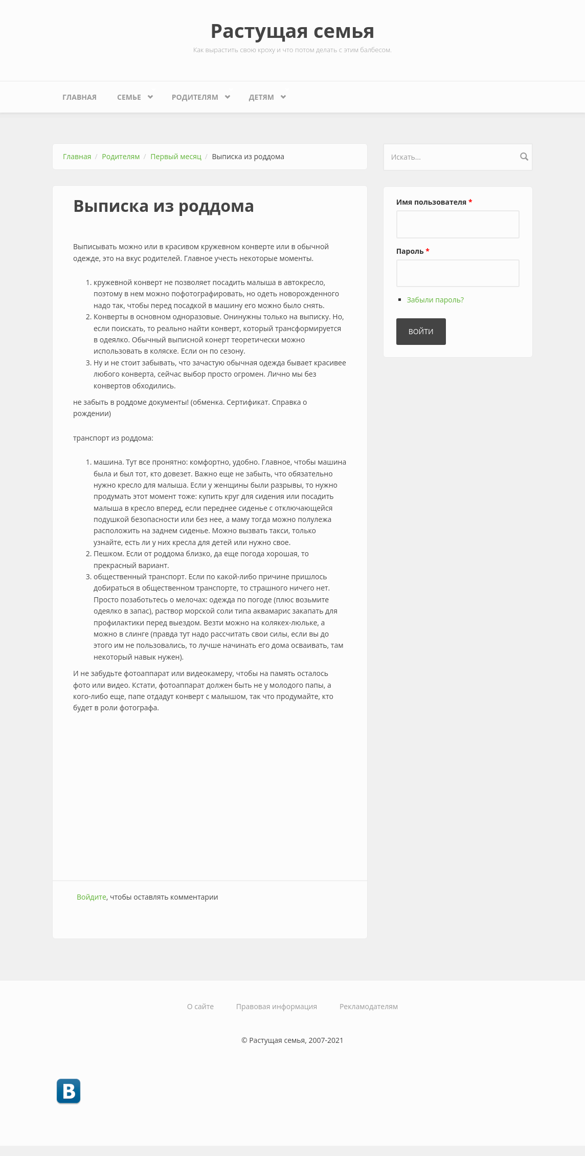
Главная (79, 97)
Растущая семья (292, 30)
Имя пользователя (434, 202)
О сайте (200, 1006)
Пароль (413, 251)
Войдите (91, 897)
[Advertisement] (210, 798)
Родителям (198, 94)
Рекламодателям (369, 1006)
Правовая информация (276, 1006)
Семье (131, 94)
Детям (264, 94)
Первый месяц (175, 156)
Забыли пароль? (435, 299)
